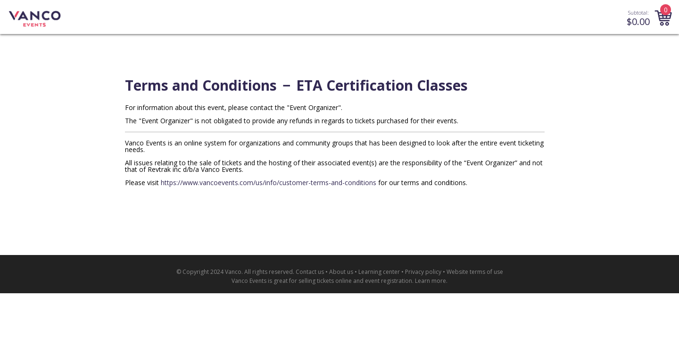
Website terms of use (475, 272)
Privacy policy (423, 272)
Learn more (430, 281)
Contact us (310, 272)
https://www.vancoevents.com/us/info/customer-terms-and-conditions (268, 182)
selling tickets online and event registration (355, 281)
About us (341, 272)
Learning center (379, 272)
